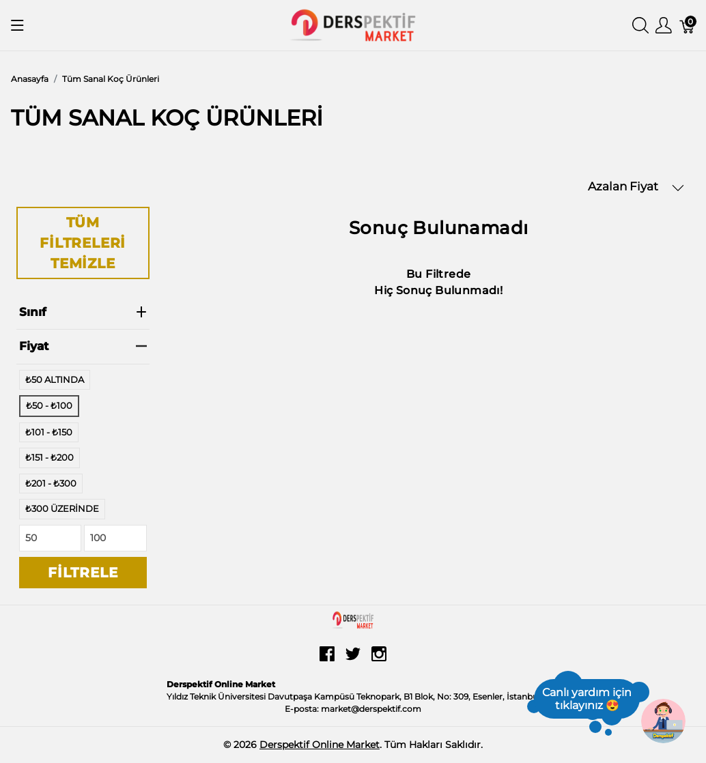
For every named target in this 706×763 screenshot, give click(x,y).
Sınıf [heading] (83, 312)
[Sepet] (687, 25)
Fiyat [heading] (83, 346)
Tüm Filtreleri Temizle (83, 243)
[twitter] (353, 659)
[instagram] (379, 659)
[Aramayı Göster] (640, 25)
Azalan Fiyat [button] (636, 186)
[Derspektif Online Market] (353, 24)
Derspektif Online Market (319, 744)
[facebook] (327, 659)
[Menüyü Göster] (17, 25)
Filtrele (82, 572)
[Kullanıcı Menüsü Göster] (663, 25)
